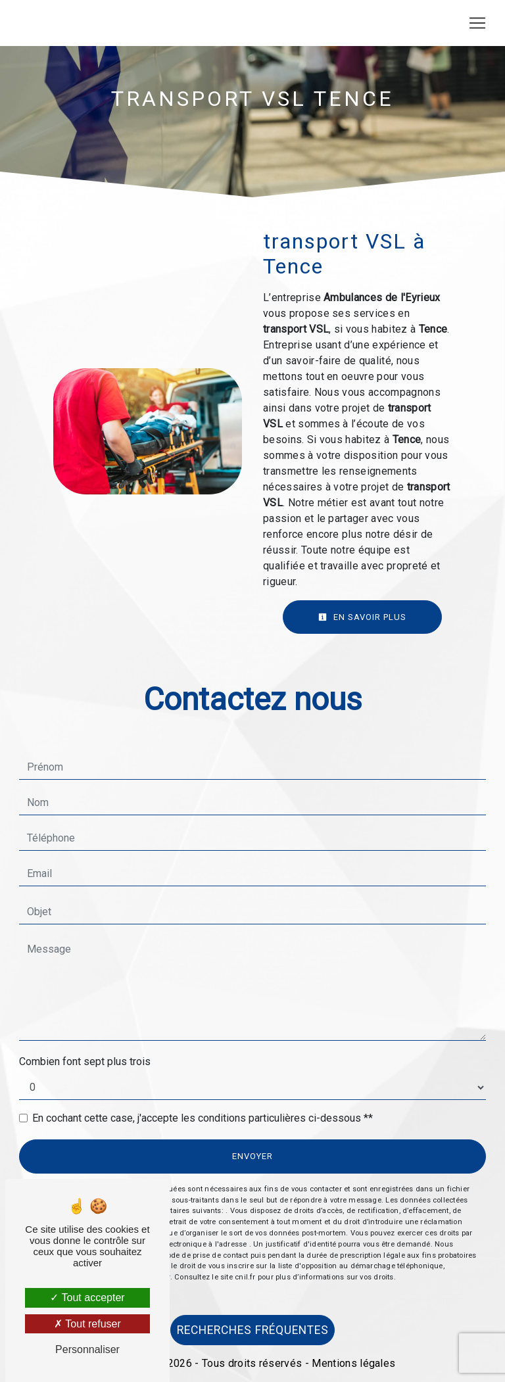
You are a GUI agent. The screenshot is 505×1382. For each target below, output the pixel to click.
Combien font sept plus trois (85, 1061)
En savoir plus (362, 617)
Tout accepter (87, 1297)
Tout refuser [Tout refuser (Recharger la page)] (87, 1323)
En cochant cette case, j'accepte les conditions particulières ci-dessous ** (202, 1118)
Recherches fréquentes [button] (253, 1330)
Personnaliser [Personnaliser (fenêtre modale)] (87, 1349)
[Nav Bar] (477, 23)
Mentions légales (352, 1363)
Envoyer (252, 1156)
